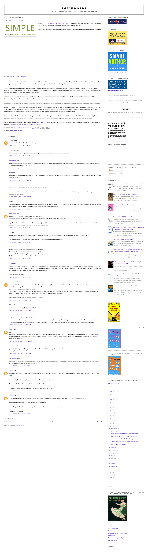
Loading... (110, 486)
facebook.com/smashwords (115, 90)
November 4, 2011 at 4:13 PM (20, 227)
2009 (111, 475)
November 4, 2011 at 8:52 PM (20, 277)
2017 (111, 410)
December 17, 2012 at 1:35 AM (20, 414)
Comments (112, 173)
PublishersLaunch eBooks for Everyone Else (58, 23)
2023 (111, 394)
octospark (11, 263)
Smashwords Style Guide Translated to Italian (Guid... (125, 436)
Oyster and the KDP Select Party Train (123, 217)
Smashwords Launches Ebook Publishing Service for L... (126, 439)
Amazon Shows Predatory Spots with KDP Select (126, 194)
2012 (111, 423)
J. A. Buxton (12, 282)
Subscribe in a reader (113, 383)
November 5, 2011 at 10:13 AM (20, 300)
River (10, 232)
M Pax (10, 305)
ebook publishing (16, 130)
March (113, 466)
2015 (111, 415)
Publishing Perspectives (114, 540)
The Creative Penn (113, 531)
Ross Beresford (13, 358)
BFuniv (11, 185)
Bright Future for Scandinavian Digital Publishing (124, 433)
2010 (111, 472)
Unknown (11, 140)
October (113, 447)
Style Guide (40, 122)
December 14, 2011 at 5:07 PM (20, 366)
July (112, 455)
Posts (111, 170)
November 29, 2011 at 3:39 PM (20, 353)
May (112, 461)
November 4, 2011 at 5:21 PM (20, 242)
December (114, 428)
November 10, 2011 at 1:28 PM (20, 310)
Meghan (11, 172)
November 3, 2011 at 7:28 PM (20, 145)
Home (53, 421)
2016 (111, 413)
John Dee (11, 247)
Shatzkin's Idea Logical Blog (115, 538)
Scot (10, 201)
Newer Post (7, 421)
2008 (111, 477)
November (114, 431)
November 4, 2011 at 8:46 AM (20, 168)
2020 (111, 402)
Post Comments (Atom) (17, 425)
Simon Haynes (12, 213)
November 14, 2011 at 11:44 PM (20, 341)
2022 (111, 397)
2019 (111, 405)
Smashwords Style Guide (10, 99)
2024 (111, 391)
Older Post (99, 421)
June (112, 458)
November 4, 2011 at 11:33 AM (20, 197)
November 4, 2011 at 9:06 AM (20, 180)
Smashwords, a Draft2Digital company (83, 11)
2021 (111, 399)
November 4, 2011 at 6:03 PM (20, 258)
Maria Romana (13, 160)
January (113, 469)
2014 (111, 418)
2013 (111, 421)
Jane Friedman (111, 535)
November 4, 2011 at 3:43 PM (20, 209)
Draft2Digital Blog (113, 528)
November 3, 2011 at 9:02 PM (20, 155)
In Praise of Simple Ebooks (118, 444)
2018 (111, 407)
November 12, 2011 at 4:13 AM (20, 324)
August (113, 453)
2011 (111, 426)
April (112, 463)
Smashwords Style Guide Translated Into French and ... (125, 441)
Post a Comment (8, 418)
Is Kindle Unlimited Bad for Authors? (123, 239)
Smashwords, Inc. (22, 76)
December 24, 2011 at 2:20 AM (20, 391)
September (114, 450)
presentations (12, 76)
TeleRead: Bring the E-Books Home (117, 533)
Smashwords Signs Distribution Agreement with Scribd (128, 184)
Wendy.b (11, 329)
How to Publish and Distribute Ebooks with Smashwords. (25, 124)
